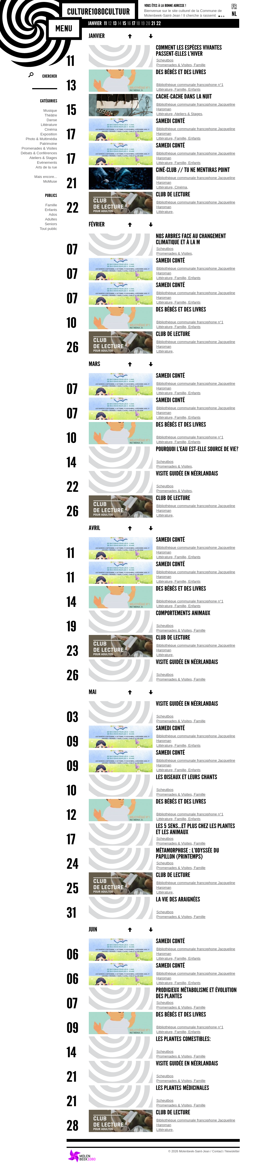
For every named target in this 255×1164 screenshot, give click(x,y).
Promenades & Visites (174, 65)
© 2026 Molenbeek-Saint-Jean (189, 1151)
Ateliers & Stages (188, 114)
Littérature (164, 89)
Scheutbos (164, 60)
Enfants (194, 89)
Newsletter (232, 1151)
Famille (199, 65)
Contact (217, 1151)
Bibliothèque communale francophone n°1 (190, 85)
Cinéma (181, 187)
